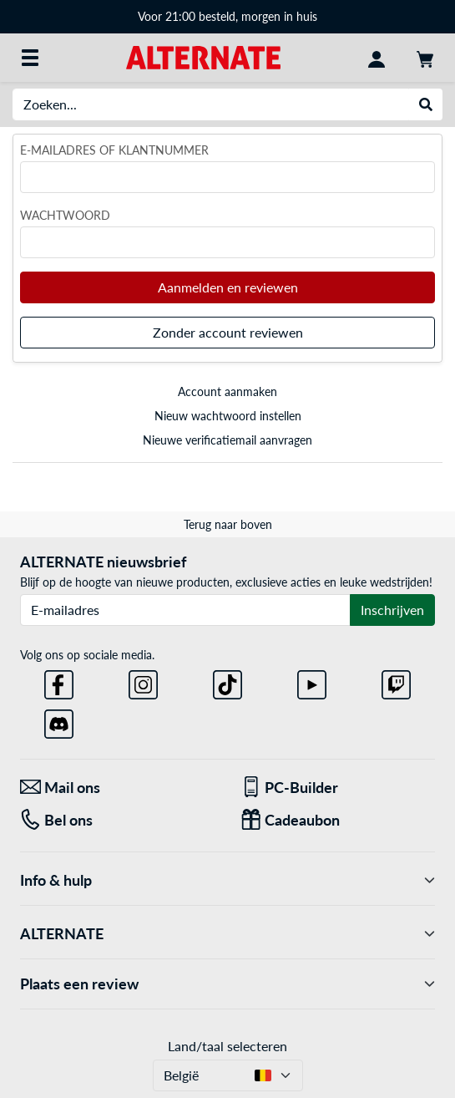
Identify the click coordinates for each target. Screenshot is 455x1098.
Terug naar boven (228, 524)
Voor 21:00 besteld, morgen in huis (227, 16)
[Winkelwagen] (424, 57)
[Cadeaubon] (338, 820)
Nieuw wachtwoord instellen (227, 416)
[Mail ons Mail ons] (117, 787)
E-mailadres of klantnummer (114, 150)
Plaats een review (227, 984)
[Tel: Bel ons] (117, 820)
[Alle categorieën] (30, 57)
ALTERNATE (227, 934)
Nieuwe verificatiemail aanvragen (227, 440)
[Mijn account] (376, 57)
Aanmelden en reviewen (228, 287)
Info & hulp (227, 880)
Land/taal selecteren (227, 1046)
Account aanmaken (227, 391)
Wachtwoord (65, 215)
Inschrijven (392, 610)
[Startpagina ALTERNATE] (203, 56)
